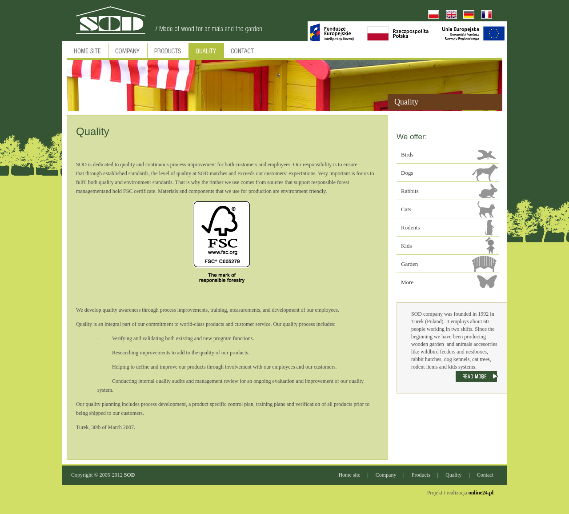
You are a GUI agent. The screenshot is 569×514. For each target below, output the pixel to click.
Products (421, 475)
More (407, 282)
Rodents (410, 227)
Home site (349, 475)
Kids (406, 245)
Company (386, 475)
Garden (409, 264)
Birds (407, 154)
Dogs (407, 172)
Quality (453, 475)
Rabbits (410, 191)
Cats (406, 209)
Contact (485, 475)
